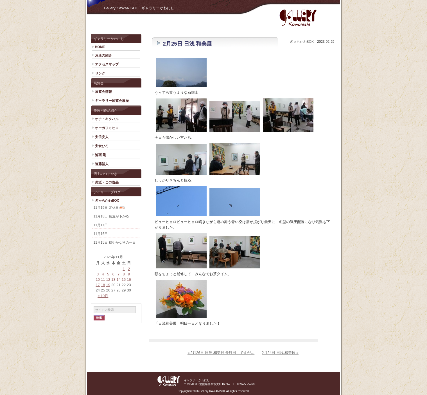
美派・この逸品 (107, 182)
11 (103, 279)
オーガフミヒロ (107, 128)
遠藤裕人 (102, 164)
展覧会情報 (103, 92)
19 (108, 285)
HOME (100, 47)
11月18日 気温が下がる (111, 216)
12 (108, 279)
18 (103, 285)
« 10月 (103, 296)
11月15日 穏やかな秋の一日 (115, 242)
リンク (100, 73)
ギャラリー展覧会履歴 (112, 101)
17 (98, 285)
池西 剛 (100, 155)
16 (129, 279)
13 (113, 279)
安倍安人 (102, 137)
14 (118, 279)
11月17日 (101, 225)
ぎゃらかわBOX (107, 201)
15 (124, 279)
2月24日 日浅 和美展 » (280, 353)
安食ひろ (102, 146)
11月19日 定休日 (106, 208)
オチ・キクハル (107, 119)
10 (98, 279)
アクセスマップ (107, 64)
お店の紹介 (103, 55)
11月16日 (101, 234)
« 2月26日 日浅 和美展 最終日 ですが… (220, 353)
